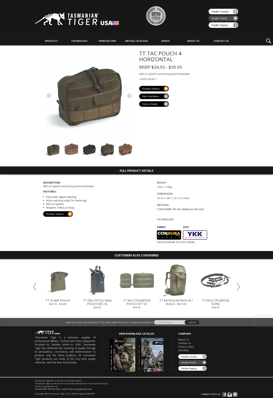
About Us (183, 339)
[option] (58, 284)
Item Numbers (155, 96)
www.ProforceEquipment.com (77, 388)
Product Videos (155, 88)
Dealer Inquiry (225, 24)
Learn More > (148, 78)
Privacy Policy (186, 346)
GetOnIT (91, 393)
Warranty (183, 349)
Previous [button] (34, 286)
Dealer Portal (225, 18)
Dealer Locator (225, 11)
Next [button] (238, 286)
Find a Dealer (155, 105)
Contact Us (184, 342)
